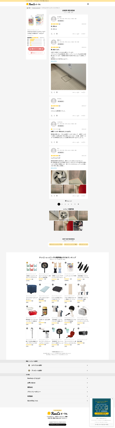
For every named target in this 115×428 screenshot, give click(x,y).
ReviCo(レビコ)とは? (33, 378)
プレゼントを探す (34, 370)
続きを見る (54, 61)
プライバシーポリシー (34, 392)
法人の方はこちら (32, 400)
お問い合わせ (31, 383)
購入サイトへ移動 (36, 49)
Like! (83, 33)
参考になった (76, 33)
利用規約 (30, 396)
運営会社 (30, 387)
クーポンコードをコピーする (101, 424)
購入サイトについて (36, 52)
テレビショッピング (36, 7)
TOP (29, 7)
